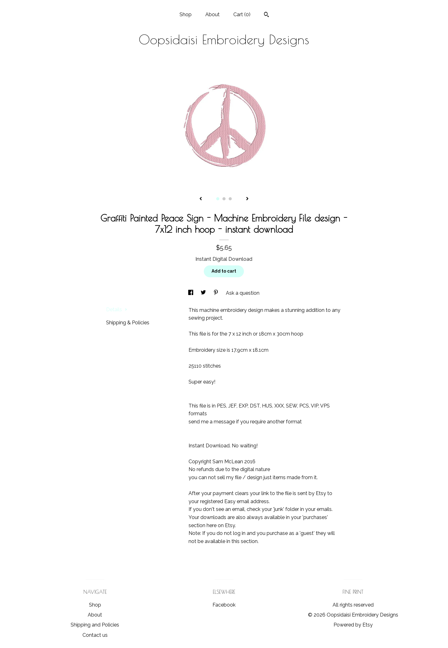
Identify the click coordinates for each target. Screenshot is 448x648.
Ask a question (242, 293)
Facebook (224, 605)
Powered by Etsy (353, 625)
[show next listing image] (247, 199)
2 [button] (224, 198)
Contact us (95, 635)
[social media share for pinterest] (216, 293)
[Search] (266, 15)
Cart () (241, 14)
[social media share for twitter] (204, 293)
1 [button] (217, 198)
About (212, 14)
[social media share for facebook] (191, 293)
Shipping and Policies (95, 625)
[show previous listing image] (200, 199)
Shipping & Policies (127, 323)
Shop (186, 14)
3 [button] (230, 198)
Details (116, 309)
